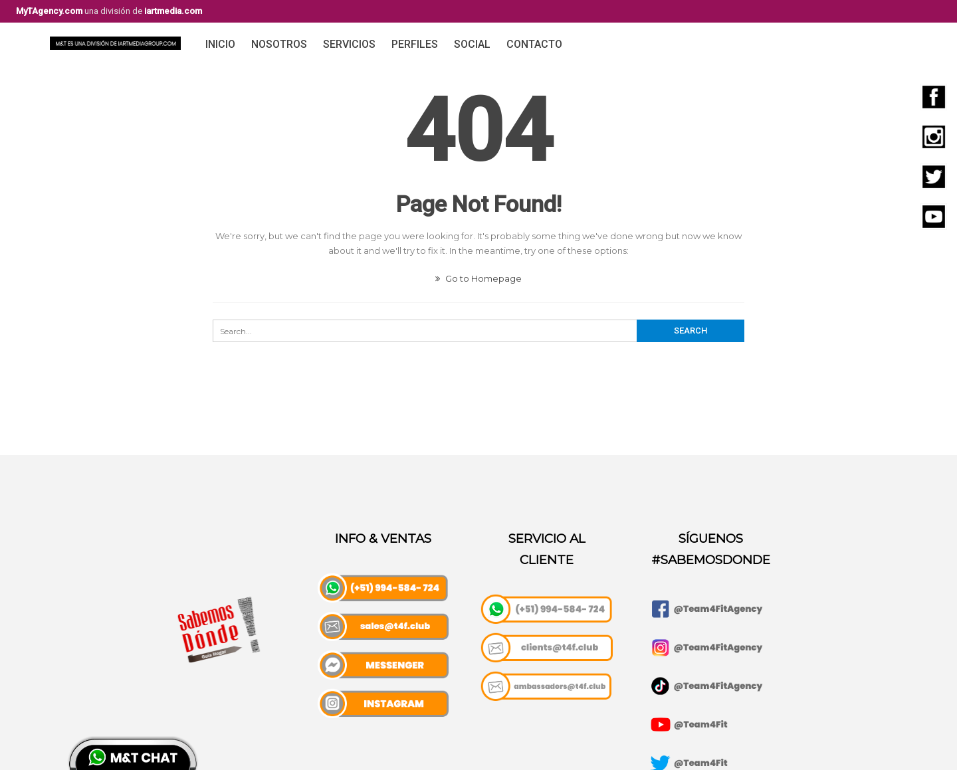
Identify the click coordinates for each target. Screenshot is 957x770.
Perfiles (414, 44)
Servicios (349, 44)
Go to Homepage (478, 278)
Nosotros (279, 44)
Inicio (220, 44)
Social (472, 44)
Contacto (534, 44)
